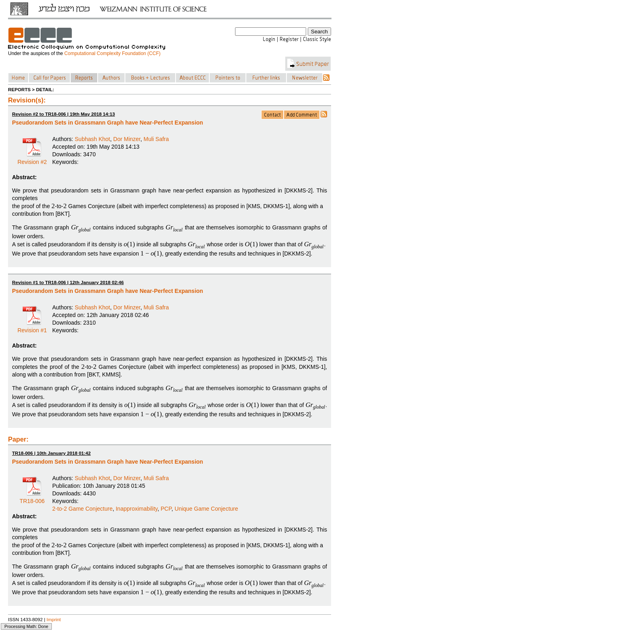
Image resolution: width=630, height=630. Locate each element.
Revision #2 (32, 159)
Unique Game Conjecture (206, 508)
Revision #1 (32, 327)
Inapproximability (137, 508)
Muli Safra (156, 139)
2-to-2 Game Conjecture (82, 508)
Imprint (54, 619)
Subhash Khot (92, 139)
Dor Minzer (127, 139)
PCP (166, 508)
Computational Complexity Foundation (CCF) (112, 53)
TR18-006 (32, 498)
